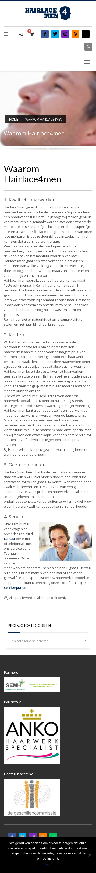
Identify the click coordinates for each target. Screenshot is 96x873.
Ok (48, 865)
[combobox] (48, 640)
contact (9, 538)
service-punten (15, 587)
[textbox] (48, 641)
